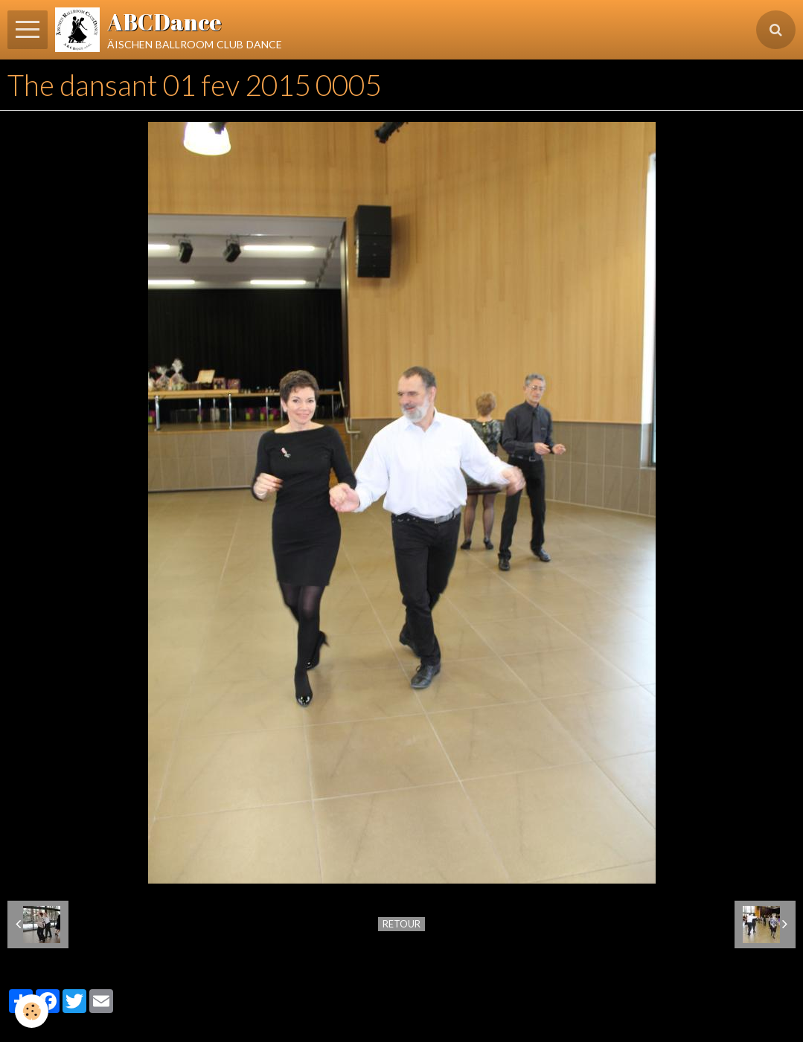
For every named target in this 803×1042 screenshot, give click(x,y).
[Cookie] (31, 1011)
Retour (401, 924)
